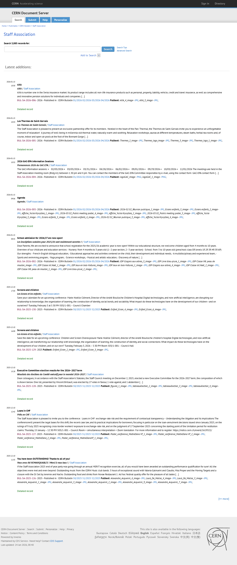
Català (113, 533)
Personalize (60, 20)
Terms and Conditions (37, 533)
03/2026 (96, 100)
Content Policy (17, 533)
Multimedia (13, 26)
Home (4, 26)
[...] (83, 96)
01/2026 (77, 100)
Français (165, 533)
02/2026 (86, 100)
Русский (151, 537)
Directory (220, 3)
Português (139, 537)
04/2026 (105, 100)
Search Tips (122, 47)
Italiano (186, 533)
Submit (32, 20)
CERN (27, 3)
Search (18, 20)
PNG (139, 176)
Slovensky (162, 537)
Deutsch (122, 533)
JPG (136, 100)
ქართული (101, 537)
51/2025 (86, 309)
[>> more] (223, 498)
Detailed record (25, 109)
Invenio (17, 537)
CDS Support (56, 541)
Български (102, 533)
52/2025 (96, 309)
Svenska (174, 537)
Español (154, 533)
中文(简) (185, 537)
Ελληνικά (134, 533)
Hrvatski (176, 533)
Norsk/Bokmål (116, 537)
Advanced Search (124, 50)
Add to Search (88, 55)
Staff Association (32, 88)
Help (45, 20)
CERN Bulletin (25, 26)
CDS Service (22, 541)
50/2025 (77, 309)
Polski (128, 537)
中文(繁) (195, 537)
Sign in (205, 3)
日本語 (196, 533)
